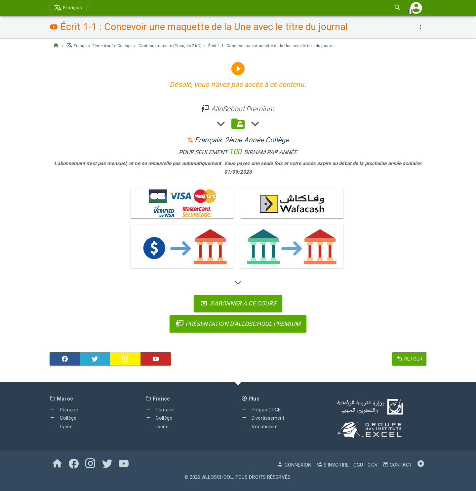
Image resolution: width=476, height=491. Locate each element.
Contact (397, 465)
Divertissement (263, 418)
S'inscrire (332, 465)
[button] (416, 8)
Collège (63, 418)
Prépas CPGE (261, 410)
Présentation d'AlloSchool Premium (238, 323)
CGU (358, 465)
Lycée (61, 427)
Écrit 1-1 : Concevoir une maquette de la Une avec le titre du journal (292, 45)
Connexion (294, 465)
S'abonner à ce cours (238, 303)
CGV (372, 465)
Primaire (64, 410)
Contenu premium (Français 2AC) (179, 45)
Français (68, 8)
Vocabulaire (259, 427)
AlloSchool (217, 477)
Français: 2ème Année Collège (102, 45)
